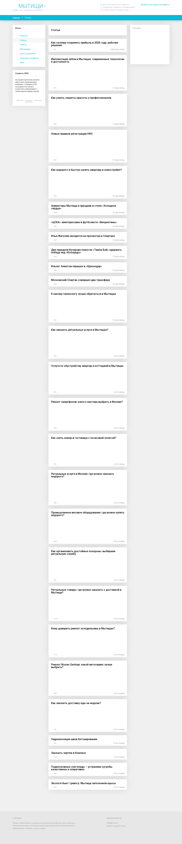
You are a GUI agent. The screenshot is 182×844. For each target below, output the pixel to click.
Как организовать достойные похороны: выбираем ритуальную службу (83, 552)
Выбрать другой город (116, 826)
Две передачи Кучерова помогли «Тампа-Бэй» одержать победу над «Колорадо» (86, 251)
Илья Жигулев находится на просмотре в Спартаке (83, 236)
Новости (24, 36)
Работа (23, 45)
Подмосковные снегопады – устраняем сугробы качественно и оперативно (81, 768)
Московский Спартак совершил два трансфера (80, 280)
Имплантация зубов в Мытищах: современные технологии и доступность (87, 60)
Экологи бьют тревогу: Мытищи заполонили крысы (83, 783)
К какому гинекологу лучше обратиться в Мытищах (83, 293)
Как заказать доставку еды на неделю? (76, 703)
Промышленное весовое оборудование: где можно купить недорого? (87, 514)
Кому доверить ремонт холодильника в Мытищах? (83, 628)
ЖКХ (22, 62)
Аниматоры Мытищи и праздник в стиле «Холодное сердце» (83, 207)
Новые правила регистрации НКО (72, 133)
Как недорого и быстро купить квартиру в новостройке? (86, 169)
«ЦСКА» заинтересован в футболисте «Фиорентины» (84, 222)
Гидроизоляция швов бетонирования (74, 739)
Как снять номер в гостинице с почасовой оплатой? (83, 437)
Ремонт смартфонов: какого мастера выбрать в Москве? (87, 401)
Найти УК (19, 100)
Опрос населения (28, 53)
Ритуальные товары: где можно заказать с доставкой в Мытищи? (86, 591)
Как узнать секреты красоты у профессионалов (81, 97)
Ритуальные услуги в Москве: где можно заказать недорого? (82, 475)
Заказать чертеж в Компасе (68, 752)
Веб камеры (25, 49)
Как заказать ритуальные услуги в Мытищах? (79, 329)
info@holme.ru (112, 823)
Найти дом (38, 100)
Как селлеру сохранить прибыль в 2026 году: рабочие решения (84, 44)
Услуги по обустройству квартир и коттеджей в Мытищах (87, 365)
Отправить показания (29, 101)
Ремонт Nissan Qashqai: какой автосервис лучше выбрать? (81, 666)
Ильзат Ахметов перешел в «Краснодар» (76, 266)
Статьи (23, 40)
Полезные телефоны (29, 58)
